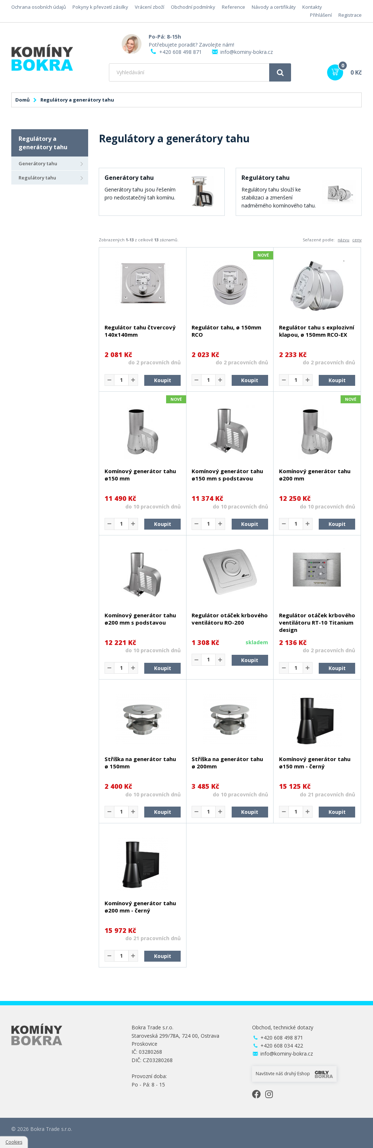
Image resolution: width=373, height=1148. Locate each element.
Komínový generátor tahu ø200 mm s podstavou (140, 618)
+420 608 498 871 (180, 51)
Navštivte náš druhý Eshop (294, 1074)
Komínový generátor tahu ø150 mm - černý (314, 762)
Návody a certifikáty (274, 7)
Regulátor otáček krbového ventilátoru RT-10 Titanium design (317, 622)
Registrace (350, 15)
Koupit (162, 380)
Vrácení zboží (149, 7)
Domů (22, 99)
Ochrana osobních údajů (38, 7)
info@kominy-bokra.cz (246, 51)
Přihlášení (321, 15)
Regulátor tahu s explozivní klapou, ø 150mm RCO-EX (316, 331)
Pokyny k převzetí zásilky (100, 7)
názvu (343, 239)
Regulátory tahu (37, 177)
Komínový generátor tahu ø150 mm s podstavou (227, 474)
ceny (357, 239)
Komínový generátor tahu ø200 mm (314, 474)
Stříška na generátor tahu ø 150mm (140, 762)
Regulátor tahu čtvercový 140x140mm (140, 331)
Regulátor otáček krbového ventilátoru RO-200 (230, 618)
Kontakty (312, 7)
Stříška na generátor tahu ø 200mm (227, 762)
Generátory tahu (38, 163)
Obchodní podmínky (193, 7)
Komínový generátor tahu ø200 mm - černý (140, 906)
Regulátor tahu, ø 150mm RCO (226, 331)
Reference (233, 7)
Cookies (13, 1142)
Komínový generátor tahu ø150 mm (140, 474)
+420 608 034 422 (281, 1045)
